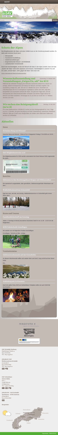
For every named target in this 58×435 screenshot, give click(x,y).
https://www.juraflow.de (3, 400)
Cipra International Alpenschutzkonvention (13, 73)
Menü (7, 2)
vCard (6, 369)
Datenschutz (52, 433)
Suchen (55, 20)
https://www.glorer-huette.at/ (6, 388)
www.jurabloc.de (3, 369)
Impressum (45, 433)
